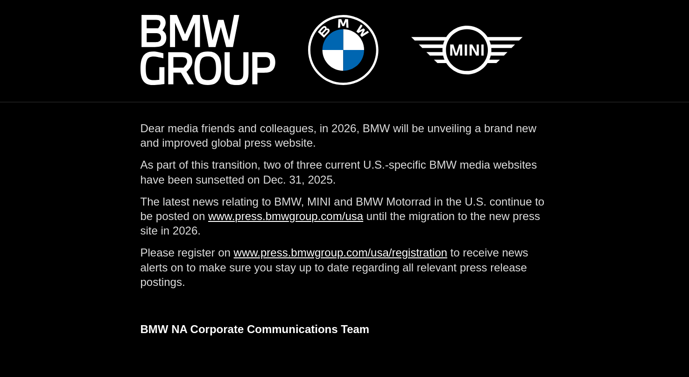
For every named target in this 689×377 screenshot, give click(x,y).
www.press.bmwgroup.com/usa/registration (341, 252)
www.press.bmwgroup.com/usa (285, 216)
